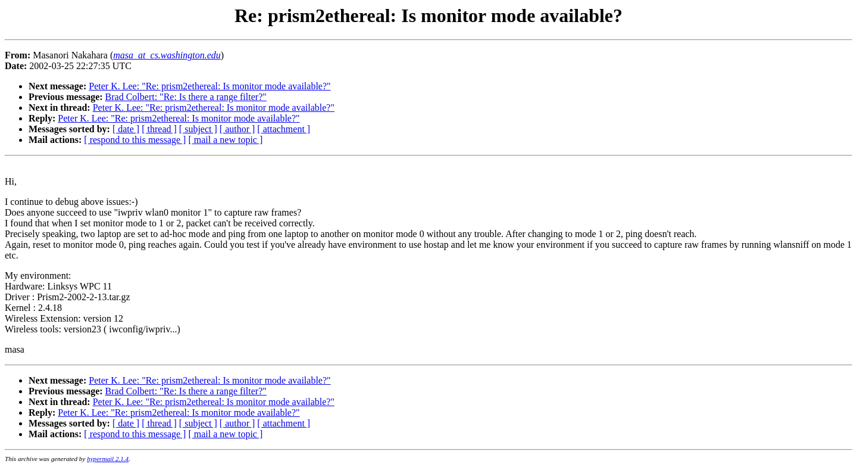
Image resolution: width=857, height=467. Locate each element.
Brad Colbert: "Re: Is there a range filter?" (186, 97)
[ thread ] (159, 129)
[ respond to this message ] (135, 140)
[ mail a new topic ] (225, 140)
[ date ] (125, 129)
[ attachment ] (283, 129)
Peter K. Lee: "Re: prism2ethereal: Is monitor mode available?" (209, 86)
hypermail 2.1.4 (108, 458)
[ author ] (237, 129)
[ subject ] (198, 129)
